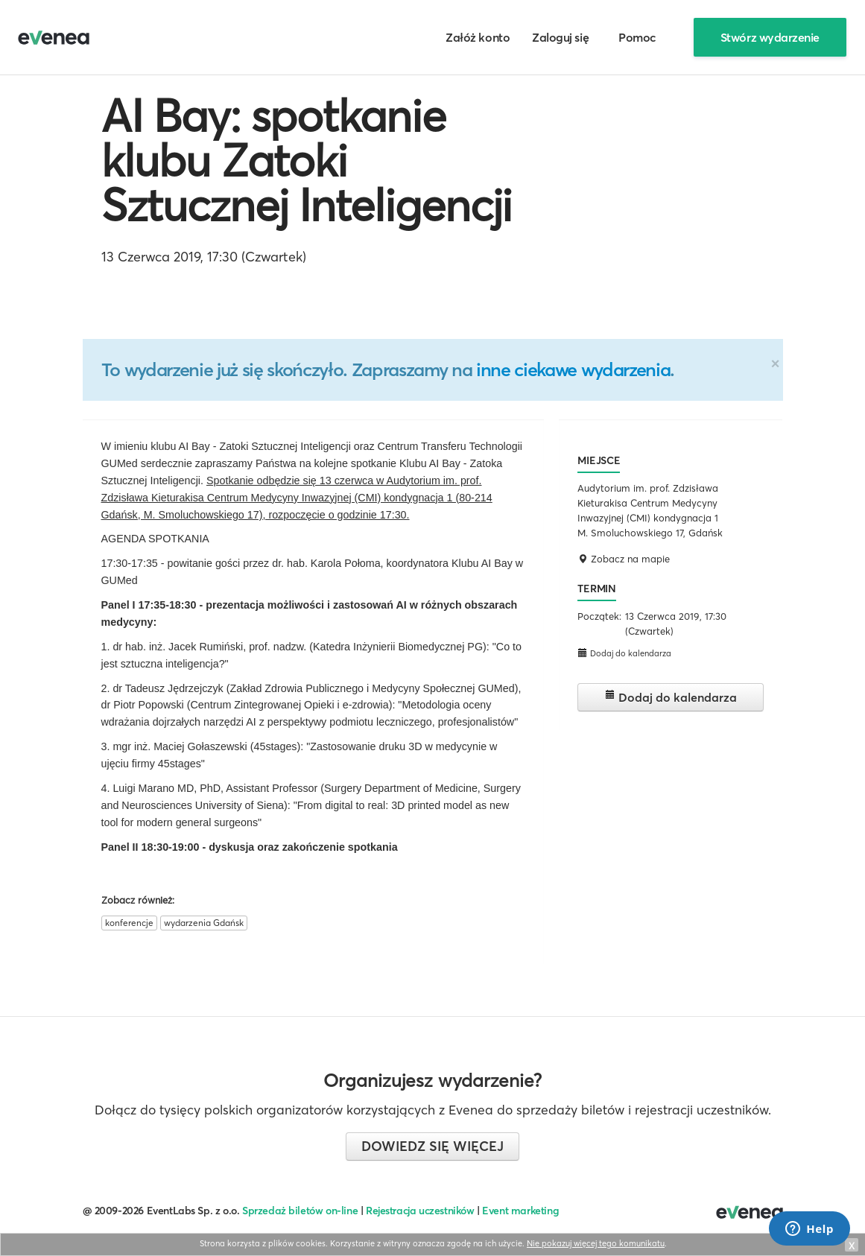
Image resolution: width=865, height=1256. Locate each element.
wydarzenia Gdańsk (204, 922)
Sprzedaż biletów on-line (300, 1210)
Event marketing (520, 1210)
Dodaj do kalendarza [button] (624, 653)
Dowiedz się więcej (432, 1146)
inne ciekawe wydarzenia (573, 369)
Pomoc (637, 37)
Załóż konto (478, 37)
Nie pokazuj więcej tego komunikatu (596, 1243)
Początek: (599, 616)
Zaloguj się (560, 37)
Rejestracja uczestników (420, 1210)
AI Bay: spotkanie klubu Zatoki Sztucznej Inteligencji (306, 160)
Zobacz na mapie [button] (623, 559)
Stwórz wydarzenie (770, 37)
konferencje (129, 922)
